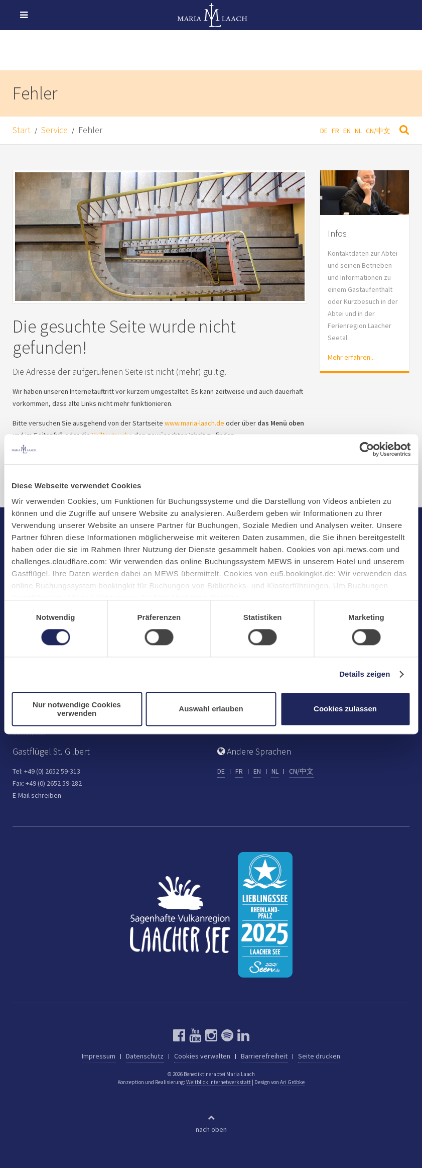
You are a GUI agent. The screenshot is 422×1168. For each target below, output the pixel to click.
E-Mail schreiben (37, 795)
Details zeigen (364, 674)
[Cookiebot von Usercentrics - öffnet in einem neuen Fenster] (366, 449)
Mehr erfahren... (351, 357)
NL (358, 130)
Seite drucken (319, 1055)
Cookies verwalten (202, 1055)
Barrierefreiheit (264, 1055)
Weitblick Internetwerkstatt (218, 1082)
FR (335, 130)
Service (54, 130)
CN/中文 (378, 130)
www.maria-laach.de (194, 423)
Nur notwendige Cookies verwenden (77, 708)
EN (347, 130)
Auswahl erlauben (211, 709)
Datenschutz (145, 1055)
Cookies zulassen (345, 709)
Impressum (98, 1055)
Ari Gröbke (292, 1082)
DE (324, 130)
